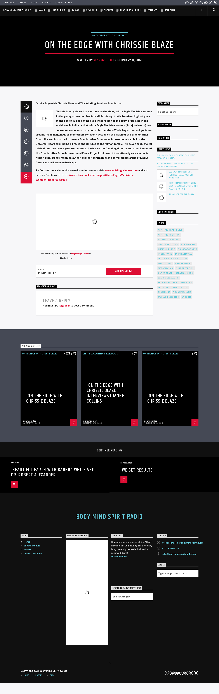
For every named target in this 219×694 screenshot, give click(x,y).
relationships (184, 516)
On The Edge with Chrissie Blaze (109, 147)
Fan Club (170, 10)
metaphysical (183, 506)
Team (33, 2)
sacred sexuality (168, 521)
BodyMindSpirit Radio (80, 496)
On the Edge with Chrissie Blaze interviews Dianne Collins (105, 636)
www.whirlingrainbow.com (121, 413)
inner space (165, 497)
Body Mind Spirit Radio (17, 10)
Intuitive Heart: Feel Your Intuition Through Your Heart (175, 408)
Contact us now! (64, 2)
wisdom (186, 540)
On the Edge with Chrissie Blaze (44, 641)
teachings (164, 535)
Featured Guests (130, 10)
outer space (165, 516)
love (184, 501)
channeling (188, 487)
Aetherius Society (169, 478)
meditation (165, 506)
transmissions (182, 535)
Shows (22, 2)
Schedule (8, 2)
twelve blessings (168, 540)
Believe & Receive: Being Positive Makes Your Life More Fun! (181, 418)
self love (186, 525)
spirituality (180, 530)
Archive (46, 2)
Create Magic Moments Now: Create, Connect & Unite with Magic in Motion (183, 429)
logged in (64, 548)
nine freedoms (185, 511)
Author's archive (123, 514)
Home (42, 10)
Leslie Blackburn (168, 501)
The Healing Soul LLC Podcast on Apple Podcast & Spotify (176, 400)
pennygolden (103, 172)
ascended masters (169, 482)
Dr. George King (187, 492)
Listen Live (58, 10)
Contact (153, 10)
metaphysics (165, 511)
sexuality (164, 530)
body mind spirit (168, 487)
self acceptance (168, 525)
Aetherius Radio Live (170, 473)
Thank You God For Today (181, 437)
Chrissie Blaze (166, 492)
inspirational (183, 497)
